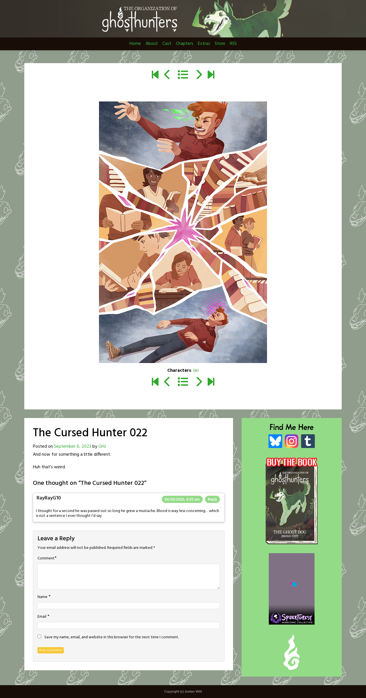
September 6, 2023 (72, 446)
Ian (196, 370)
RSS (233, 43)
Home (135, 43)
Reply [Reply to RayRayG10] (212, 499)
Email (41, 617)
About (152, 43)
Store (220, 43)
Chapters (184, 43)
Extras (204, 43)
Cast (166, 43)
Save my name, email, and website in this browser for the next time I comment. (111, 637)
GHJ (102, 446)
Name (42, 597)
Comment (46, 558)
